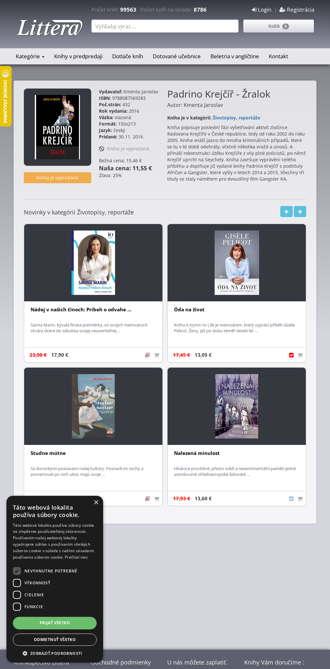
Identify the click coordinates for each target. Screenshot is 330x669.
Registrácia (296, 9)
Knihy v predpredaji (78, 56)
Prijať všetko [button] (55, 623)
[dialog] (54, 579)
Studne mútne (48, 453)
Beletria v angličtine (234, 56)
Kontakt (278, 56)
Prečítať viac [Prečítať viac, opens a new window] (76, 557)
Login (261, 9)
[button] (55, 653)
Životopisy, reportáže (236, 118)
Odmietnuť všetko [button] (55, 639)
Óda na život (189, 309)
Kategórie (30, 56)
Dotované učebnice (177, 56)
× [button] (95, 502)
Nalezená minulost (197, 453)
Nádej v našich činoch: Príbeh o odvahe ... (81, 309)
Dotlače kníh (127, 56)
